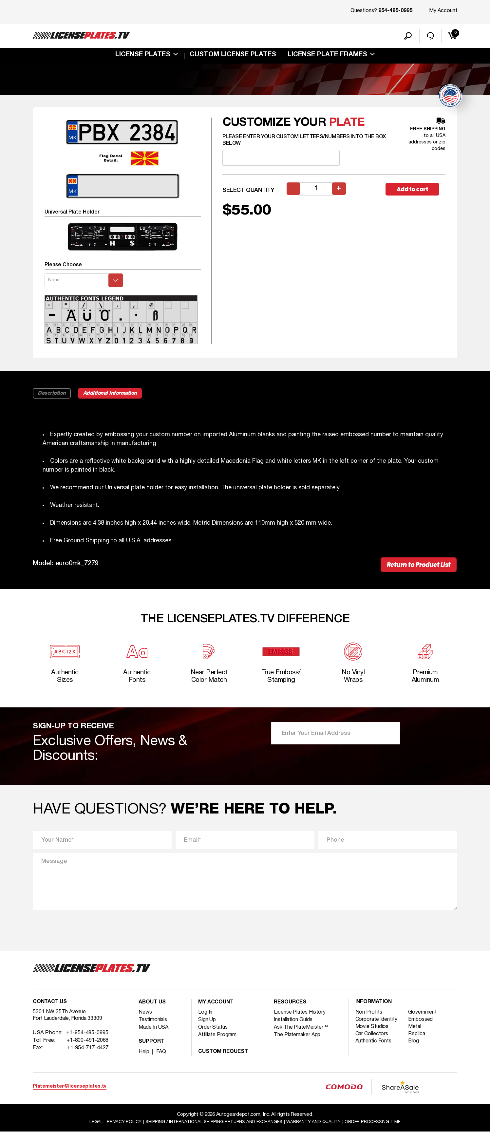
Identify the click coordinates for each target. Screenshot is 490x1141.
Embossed (423, 1028)
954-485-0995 (395, 11)
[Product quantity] (316, 191)
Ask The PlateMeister (303, 1035)
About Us (154, 1011)
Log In (206, 1020)
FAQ (162, 1060)
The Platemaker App (300, 1043)
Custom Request (225, 1060)
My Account (443, 11)
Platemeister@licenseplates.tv (69, 1095)
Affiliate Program (220, 1043)
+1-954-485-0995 (87, 1043)
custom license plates (233, 57)
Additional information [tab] (120, 395)
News (146, 1020)
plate (347, 124)
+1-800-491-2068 (87, 1051)
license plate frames (327, 57)
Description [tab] (53, 395)
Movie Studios (373, 1036)
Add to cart (415, 191)
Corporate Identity (379, 1028)
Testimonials (155, 1028)
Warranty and (320, 1131)
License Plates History (302, 1020)
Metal (417, 1036)
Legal (82, 1131)
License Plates (142, 57)
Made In (155, 1035)
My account (217, 1011)
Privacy (113, 1131)
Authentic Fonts (376, 1051)
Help (144, 1060)
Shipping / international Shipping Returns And (211, 1131)
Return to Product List (412, 567)
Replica (419, 1043)
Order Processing (384, 1131)
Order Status (215, 1035)
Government (426, 1021)
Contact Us (51, 1011)
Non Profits (370, 1021)
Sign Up (208, 1028)
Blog (416, 1051)
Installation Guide (296, 1028)
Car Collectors (373, 1043)
